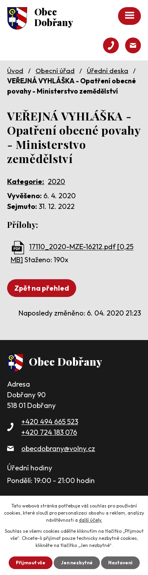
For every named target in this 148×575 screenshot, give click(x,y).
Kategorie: (25, 181)
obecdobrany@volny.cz (58, 448)
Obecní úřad (55, 70)
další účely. (90, 520)
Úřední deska (107, 70)
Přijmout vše (30, 563)
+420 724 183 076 (49, 432)
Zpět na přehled (41, 288)
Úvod (15, 70)
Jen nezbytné (77, 563)
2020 (56, 181)
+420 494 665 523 (49, 421)
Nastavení (120, 563)
